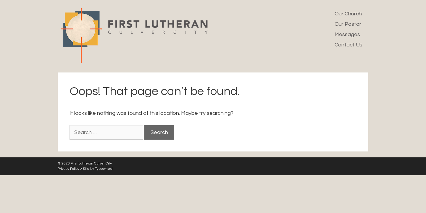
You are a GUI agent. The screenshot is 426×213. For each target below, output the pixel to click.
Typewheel (104, 169)
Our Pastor (348, 24)
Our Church (348, 14)
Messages (347, 34)
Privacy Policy (68, 169)
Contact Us (348, 45)
